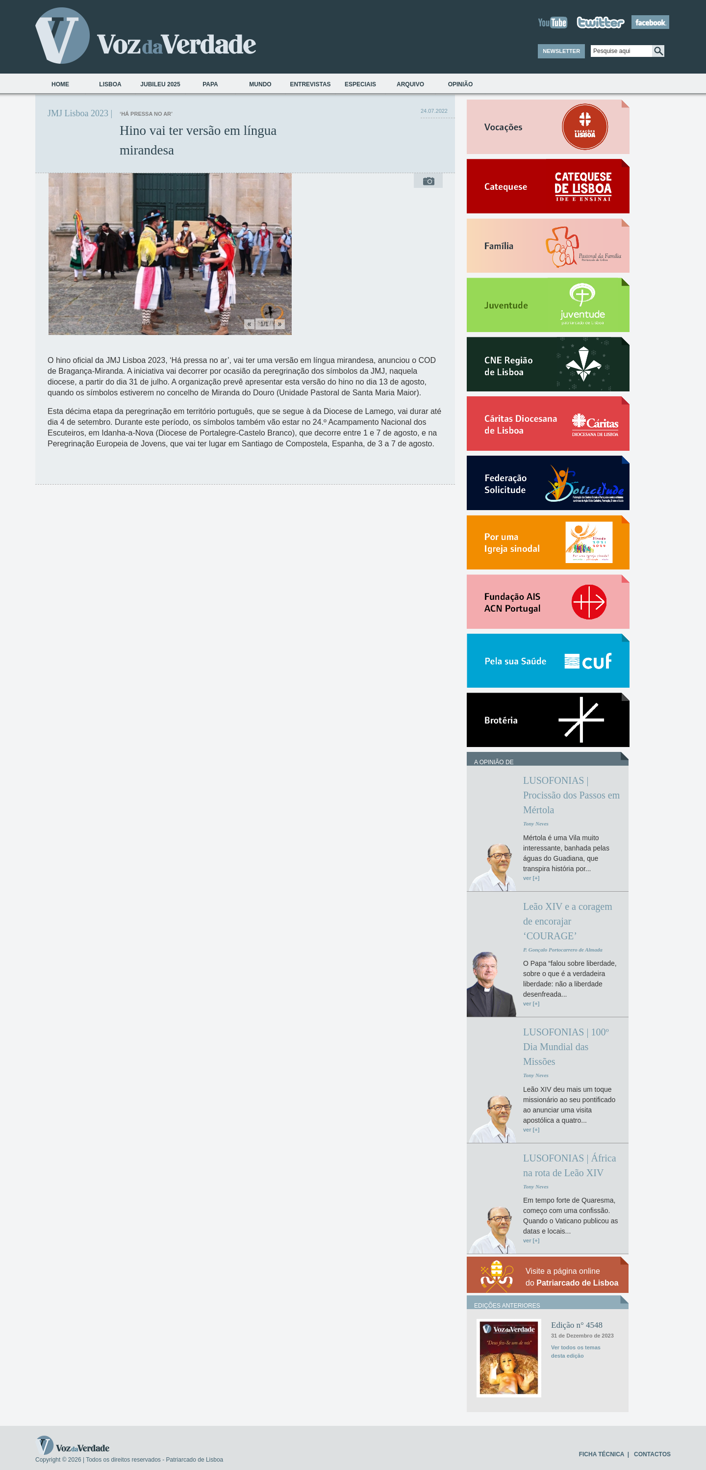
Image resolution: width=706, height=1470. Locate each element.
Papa (210, 84)
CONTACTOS (652, 1454)
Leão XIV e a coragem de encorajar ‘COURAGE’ (567, 921)
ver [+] (531, 878)
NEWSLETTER (561, 51)
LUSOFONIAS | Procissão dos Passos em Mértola (571, 795)
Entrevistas (310, 84)
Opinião (460, 84)
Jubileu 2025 (160, 84)
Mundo (260, 84)
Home (60, 84)
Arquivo (410, 84)
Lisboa (110, 84)
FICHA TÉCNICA (601, 1454)
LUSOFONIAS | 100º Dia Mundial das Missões (566, 1047)
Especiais (360, 84)
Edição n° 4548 (577, 1325)
